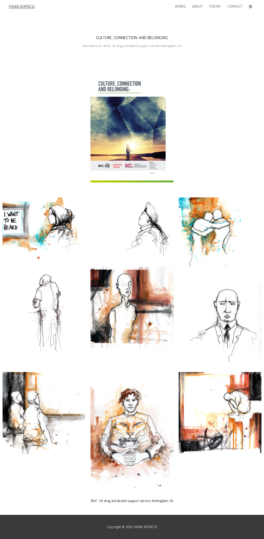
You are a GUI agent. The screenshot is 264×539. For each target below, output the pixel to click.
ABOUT (197, 6)
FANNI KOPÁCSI (22, 6)
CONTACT (235, 6)
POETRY (215, 6)
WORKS (180, 6)
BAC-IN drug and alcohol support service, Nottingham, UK (132, 501)
